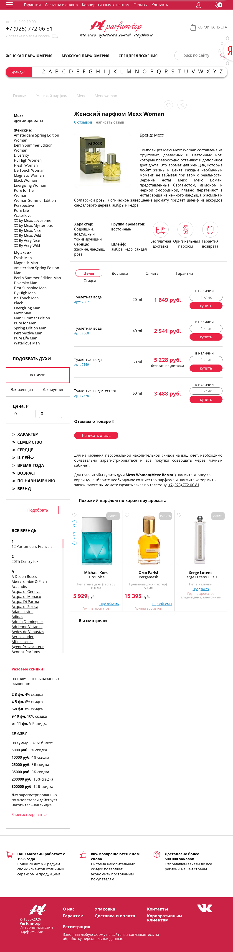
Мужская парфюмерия (85, 55)
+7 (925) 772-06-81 (183, 484)
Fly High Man (25, 292)
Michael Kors (96, 572)
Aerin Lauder (23, 636)
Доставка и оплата (61, 4)
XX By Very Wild (27, 245)
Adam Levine (22, 611)
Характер (27, 434)
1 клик (206, 297)
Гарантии (32, 4)
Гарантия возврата (210, 235)
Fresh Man (23, 257)
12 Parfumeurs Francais (32, 546)
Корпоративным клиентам (105, 4)
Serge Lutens (200, 572)
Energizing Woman (30, 185)
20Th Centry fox (25, 561)
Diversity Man (25, 282)
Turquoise (96, 577)
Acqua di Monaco (26, 596)
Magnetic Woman (29, 175)
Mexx (159, 135)
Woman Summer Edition (35, 200)
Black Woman (25, 180)
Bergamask (148, 577)
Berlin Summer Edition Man (37, 277)
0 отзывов (83, 122)
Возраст (26, 473)
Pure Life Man (25, 338)
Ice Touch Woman (29, 170)
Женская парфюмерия (29, 55)
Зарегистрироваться (30, 814)
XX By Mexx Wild (27, 235)
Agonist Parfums (26, 651)
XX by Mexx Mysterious (33, 225)
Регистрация (76, 927)
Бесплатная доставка (160, 235)
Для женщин (22, 389)
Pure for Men (25, 323)
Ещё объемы (109, 604)
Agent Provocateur (28, 646)
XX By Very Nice (27, 240)
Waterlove (22, 215)
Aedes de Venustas (28, 631)
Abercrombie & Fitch (29, 581)
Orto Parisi (148, 572)
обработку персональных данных (93, 938)
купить (206, 305)
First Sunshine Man (30, 287)
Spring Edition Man (30, 328)
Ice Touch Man (26, 297)
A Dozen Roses (24, 576)
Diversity (21, 155)
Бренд (24, 488)
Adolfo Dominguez (27, 621)
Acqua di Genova (26, 591)
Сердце (25, 450)
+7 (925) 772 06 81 (29, 28)
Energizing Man (27, 307)
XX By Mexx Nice (27, 230)
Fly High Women (28, 160)
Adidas (17, 616)
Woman (20, 195)
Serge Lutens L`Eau (201, 577)
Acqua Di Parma (25, 601)
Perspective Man (28, 333)
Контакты (160, 4)
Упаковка (105, 909)
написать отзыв (110, 122)
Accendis (19, 586)
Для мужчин (53, 389)
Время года (30, 465)
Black (18, 302)
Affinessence (22, 641)
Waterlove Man (27, 343)
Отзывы (140, 4)
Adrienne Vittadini (27, 626)
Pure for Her (24, 190)
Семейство (29, 442)
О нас (68, 909)
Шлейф (25, 457)
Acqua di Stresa (25, 606)
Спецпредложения (138, 55)
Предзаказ (200, 589)
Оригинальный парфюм (185, 235)
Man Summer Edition (32, 318)
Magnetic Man (26, 262)
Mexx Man (22, 313)
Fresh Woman (26, 165)
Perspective (24, 205)
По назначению (36, 481)
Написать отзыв (96, 435)
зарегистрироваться (118, 460)
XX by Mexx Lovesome (32, 220)
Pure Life (21, 210)
